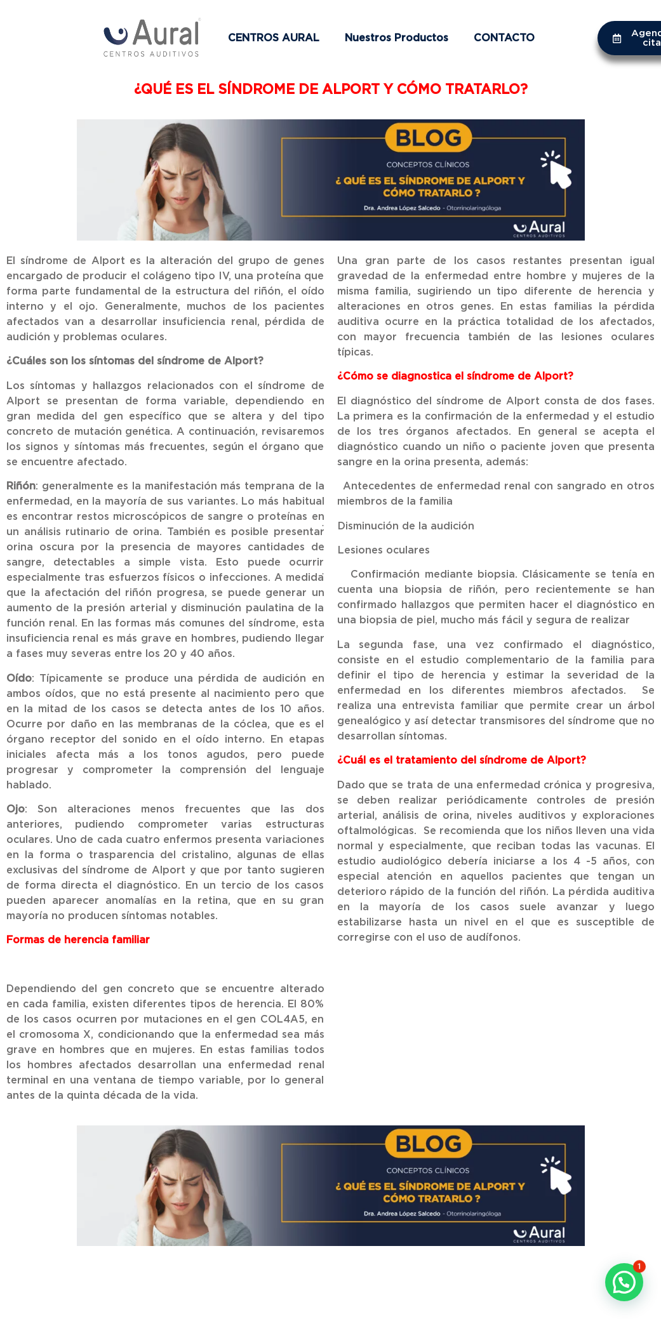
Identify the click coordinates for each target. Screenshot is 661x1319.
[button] (624, 1282)
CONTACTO (504, 38)
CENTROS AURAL (273, 38)
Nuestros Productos (396, 38)
